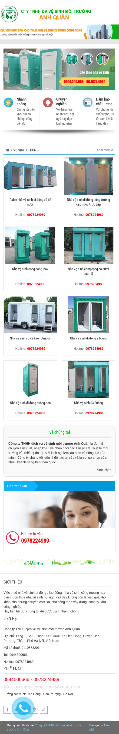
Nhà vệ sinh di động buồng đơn (30, 402)
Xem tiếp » (104, 469)
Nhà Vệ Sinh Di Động (22, 149)
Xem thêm (105, 150)
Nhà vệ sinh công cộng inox (30, 268)
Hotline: (30, 215)
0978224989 (35, 540)
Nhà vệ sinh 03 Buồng (88, 402)
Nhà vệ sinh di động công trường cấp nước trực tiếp (88, 201)
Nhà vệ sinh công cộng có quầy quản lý (88, 271)
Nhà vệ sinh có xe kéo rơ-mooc (30, 338)
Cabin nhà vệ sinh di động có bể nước (30, 201)
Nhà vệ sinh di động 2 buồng (88, 338)
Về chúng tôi (59, 432)
